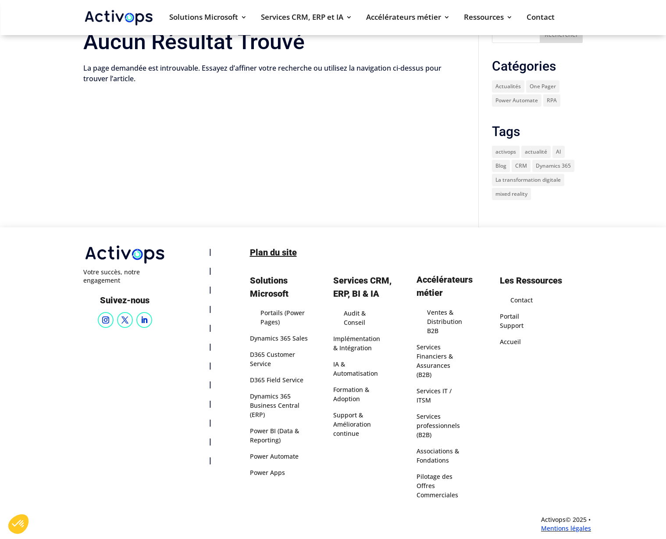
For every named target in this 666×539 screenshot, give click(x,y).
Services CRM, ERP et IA (302, 18)
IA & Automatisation (355, 368)
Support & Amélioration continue (352, 424)
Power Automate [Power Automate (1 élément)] (516, 100)
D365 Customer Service (272, 359)
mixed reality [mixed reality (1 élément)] (511, 194)
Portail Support (512, 321)
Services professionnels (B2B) (438, 425)
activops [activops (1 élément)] (505, 151)
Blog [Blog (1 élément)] (500, 165)
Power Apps (267, 472)
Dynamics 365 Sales (279, 338)
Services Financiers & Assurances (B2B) (435, 361)
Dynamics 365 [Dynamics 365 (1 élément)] (553, 165)
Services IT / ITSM (434, 395)
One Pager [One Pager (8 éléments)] (543, 86)
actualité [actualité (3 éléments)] (536, 151)
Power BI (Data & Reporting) (274, 435)
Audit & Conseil (355, 318)
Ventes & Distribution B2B (444, 321)
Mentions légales (566, 528)
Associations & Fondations (438, 455)
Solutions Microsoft (203, 18)
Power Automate (274, 456)
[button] (18, 524)
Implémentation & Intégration (356, 343)
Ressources (484, 18)
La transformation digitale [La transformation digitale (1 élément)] (528, 179)
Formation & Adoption (351, 394)
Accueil (510, 342)
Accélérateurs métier (403, 18)
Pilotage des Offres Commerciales (437, 485)
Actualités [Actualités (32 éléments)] (508, 86)
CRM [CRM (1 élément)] (521, 165)
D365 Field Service (276, 380)
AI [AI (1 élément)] (558, 151)
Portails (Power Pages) (282, 317)
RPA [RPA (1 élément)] (552, 100)
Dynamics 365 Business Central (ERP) (274, 405)
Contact (541, 18)
